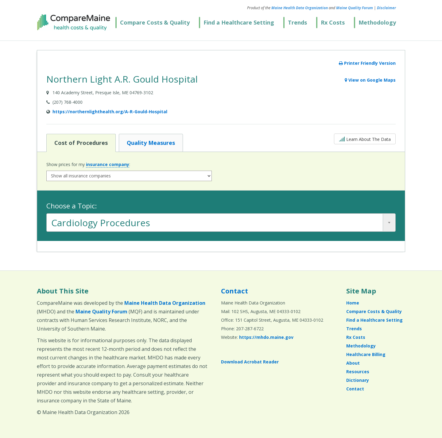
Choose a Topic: (71, 205)
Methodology (377, 22)
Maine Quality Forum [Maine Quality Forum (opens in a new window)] (354, 7)
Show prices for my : (88, 164)
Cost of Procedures (81, 142)
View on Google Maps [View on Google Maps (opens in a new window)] (370, 80)
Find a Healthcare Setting (239, 22)
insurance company (107, 164)
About (353, 363)
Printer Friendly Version (367, 63)
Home (352, 303)
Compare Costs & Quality (155, 22)
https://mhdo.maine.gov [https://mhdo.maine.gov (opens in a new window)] (266, 337)
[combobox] (221, 222)
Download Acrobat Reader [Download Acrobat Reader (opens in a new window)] (250, 362)
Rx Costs (333, 22)
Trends (297, 22)
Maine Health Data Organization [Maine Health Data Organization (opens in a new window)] (299, 7)
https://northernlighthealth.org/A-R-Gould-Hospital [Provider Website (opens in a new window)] (109, 111)
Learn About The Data (365, 138)
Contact (234, 290)
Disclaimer (386, 7)
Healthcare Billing (366, 354)
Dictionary (357, 380)
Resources (357, 371)
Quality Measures (150, 142)
